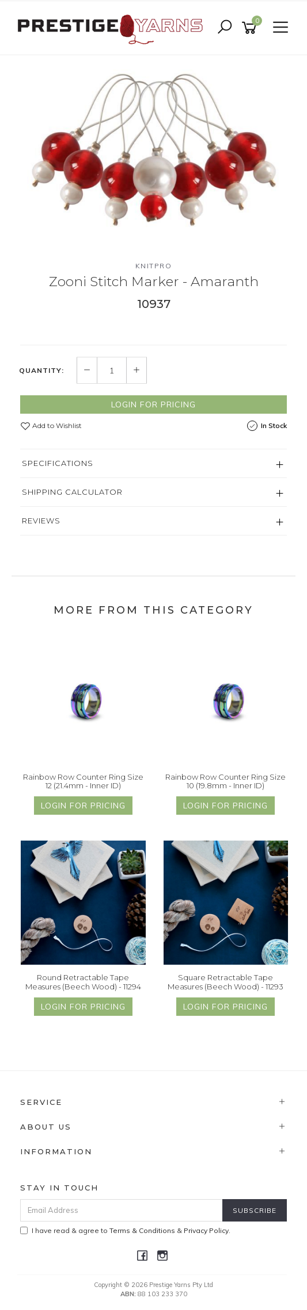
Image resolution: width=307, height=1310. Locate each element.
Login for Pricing (153, 404)
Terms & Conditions (142, 1230)
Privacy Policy (206, 1230)
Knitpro (153, 265)
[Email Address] (121, 1210)
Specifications (57, 463)
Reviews (41, 520)
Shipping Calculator (72, 491)
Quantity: (41, 370)
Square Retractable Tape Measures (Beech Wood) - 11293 (225, 982)
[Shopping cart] (251, 27)
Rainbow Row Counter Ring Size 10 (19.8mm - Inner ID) (225, 781)
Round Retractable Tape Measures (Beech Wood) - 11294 (83, 982)
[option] (153, 148)
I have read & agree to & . (125, 1230)
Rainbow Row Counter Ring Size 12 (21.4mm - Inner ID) (83, 781)
